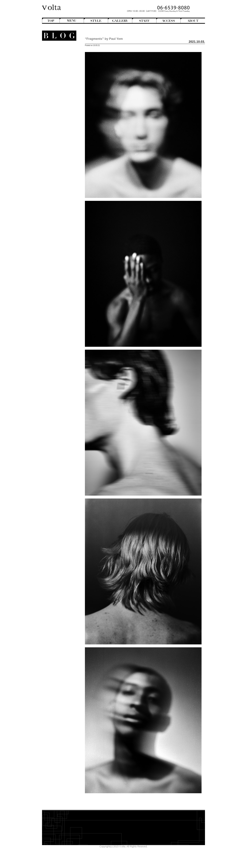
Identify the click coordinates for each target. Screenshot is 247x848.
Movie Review (55, 99)
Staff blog (56, 105)
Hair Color (57, 64)
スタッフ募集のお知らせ (56, 117)
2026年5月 (63, 150)
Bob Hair (58, 59)
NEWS (62, 102)
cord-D (65, 195)
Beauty (62, 126)
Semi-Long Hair (54, 79)
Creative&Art (56, 85)
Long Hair (58, 67)
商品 (62, 123)
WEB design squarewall (56, 192)
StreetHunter (56, 108)
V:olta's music (53, 114)
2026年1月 (63, 162)
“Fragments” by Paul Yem (104, 39)
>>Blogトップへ (60, 203)
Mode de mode (58, 96)
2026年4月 (63, 153)
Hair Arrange (56, 61)
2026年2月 (63, 159)
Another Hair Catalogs (57, 50)
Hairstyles (59, 91)
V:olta (60, 111)
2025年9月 (63, 173)
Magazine (58, 94)
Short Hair (57, 82)
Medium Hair (56, 70)
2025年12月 (63, 165)
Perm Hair (57, 76)
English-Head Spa (56, 88)
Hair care (59, 129)
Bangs (59, 56)
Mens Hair (57, 73)
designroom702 (61, 189)
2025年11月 (63, 168)
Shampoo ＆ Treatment (57, 131)
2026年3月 (63, 156)
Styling (60, 137)
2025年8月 (63, 176)
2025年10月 (63, 170)
